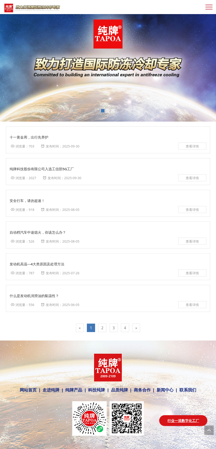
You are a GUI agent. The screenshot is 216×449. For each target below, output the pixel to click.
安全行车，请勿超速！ (27, 200)
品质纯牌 (119, 390)
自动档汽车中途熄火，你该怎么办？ (38, 232)
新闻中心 (165, 390)
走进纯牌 (51, 390)
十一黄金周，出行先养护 (29, 137)
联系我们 (186, 390)
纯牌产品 (74, 390)
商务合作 (142, 390)
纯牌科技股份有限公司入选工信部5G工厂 (42, 168)
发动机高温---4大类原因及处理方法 (37, 264)
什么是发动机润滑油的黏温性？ (34, 295)
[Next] (136, 328)
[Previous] (80, 328)
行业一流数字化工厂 (183, 420)
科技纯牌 (96, 390)
